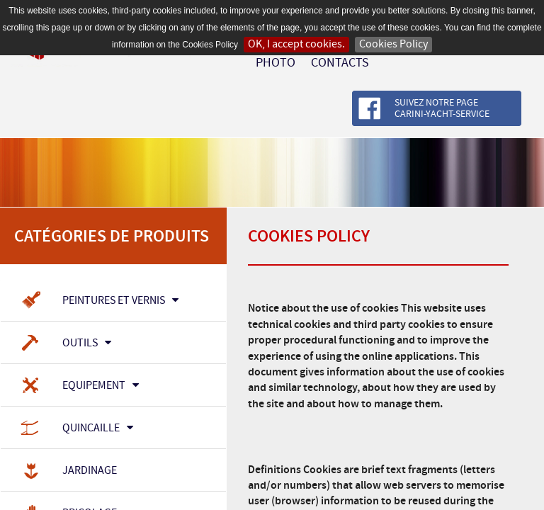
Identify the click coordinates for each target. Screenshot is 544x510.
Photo (275, 63)
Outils (64, 343)
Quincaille (75, 428)
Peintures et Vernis (98, 301)
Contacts (340, 63)
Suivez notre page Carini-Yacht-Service (442, 109)
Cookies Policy (393, 44)
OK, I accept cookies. (296, 44)
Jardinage (67, 471)
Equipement (78, 386)
